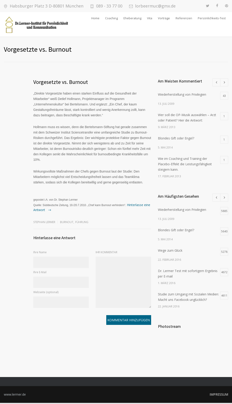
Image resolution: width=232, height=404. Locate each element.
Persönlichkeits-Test (212, 18)
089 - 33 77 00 (109, 6)
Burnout (66, 223)
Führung (81, 223)
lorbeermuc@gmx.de (155, 6)
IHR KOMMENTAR (106, 253)
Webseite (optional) (45, 293)
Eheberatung (132, 18)
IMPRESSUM (219, 395)
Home (95, 18)
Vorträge (164, 18)
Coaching (111, 18)
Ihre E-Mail (39, 273)
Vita (149, 18)
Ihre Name (40, 253)
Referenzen (184, 18)
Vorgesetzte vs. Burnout (60, 83)
